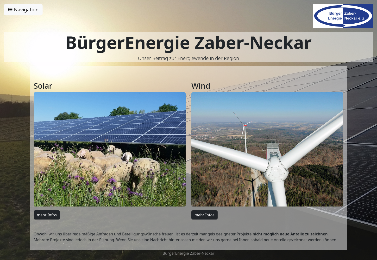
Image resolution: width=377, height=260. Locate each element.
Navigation (23, 9)
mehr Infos (47, 215)
